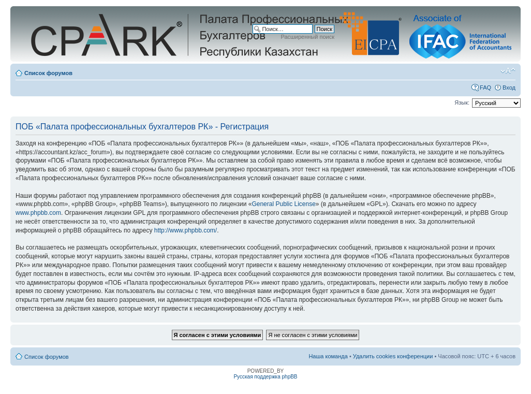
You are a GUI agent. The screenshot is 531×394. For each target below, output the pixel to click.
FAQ (485, 87)
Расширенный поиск (307, 37)
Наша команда (327, 356)
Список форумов (48, 73)
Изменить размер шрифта (507, 71)
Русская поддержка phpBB (265, 377)
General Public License (283, 204)
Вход (509, 87)
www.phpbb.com (38, 212)
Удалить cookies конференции (393, 356)
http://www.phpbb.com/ (185, 230)
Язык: (461, 102)
